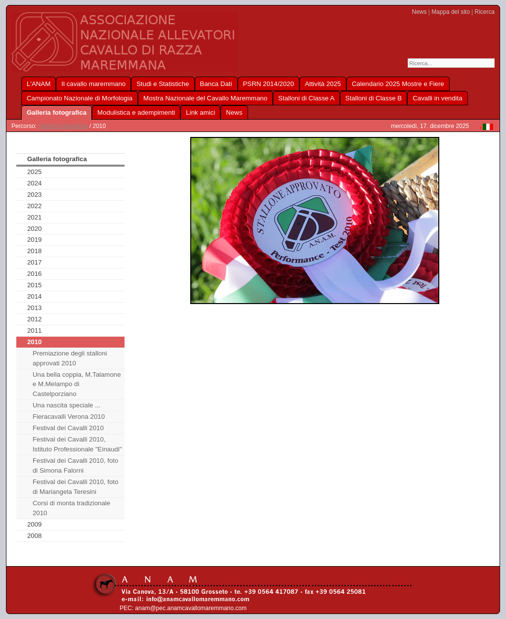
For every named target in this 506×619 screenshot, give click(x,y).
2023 (34, 194)
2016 (34, 273)
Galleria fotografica (62, 126)
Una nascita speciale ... (66, 405)
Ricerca (485, 11)
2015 (34, 285)
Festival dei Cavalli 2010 (68, 428)
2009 (34, 524)
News (419, 11)
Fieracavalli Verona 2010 (69, 416)
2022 (34, 206)
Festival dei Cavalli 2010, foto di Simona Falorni (76, 465)
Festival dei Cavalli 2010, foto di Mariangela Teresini (76, 486)
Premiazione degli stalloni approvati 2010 (70, 358)
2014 (34, 296)
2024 (34, 183)
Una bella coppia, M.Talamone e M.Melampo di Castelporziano (77, 384)
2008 (34, 535)
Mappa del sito (450, 11)
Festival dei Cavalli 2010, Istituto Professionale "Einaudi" (77, 444)
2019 (34, 239)
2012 (34, 319)
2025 (34, 172)
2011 (34, 330)
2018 (34, 251)
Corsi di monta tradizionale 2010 (71, 508)
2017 (34, 262)
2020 (34, 228)
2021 (34, 217)
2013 (34, 307)
